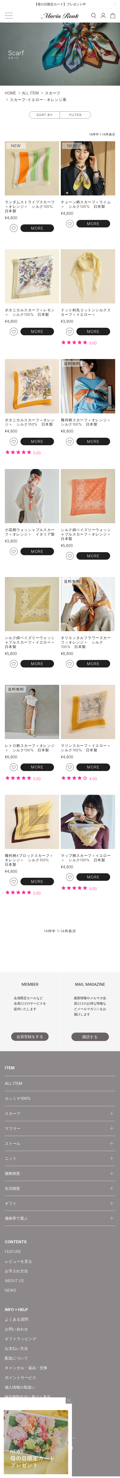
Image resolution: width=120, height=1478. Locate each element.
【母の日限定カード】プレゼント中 (60, 4)
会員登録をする (30, 1038)
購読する (90, 1038)
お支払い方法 (16, 1350)
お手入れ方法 (16, 1272)
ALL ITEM (30, 93)
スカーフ (52, 93)
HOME (10, 93)
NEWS (10, 1292)
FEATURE (13, 1253)
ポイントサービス (20, 1379)
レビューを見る (18, 1262)
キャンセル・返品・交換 (26, 1369)
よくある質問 (16, 1321)
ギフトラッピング (20, 1340)
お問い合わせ (16, 1330)
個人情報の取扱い (20, 1388)
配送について (16, 1359)
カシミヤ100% (17, 1100)
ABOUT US (14, 1282)
